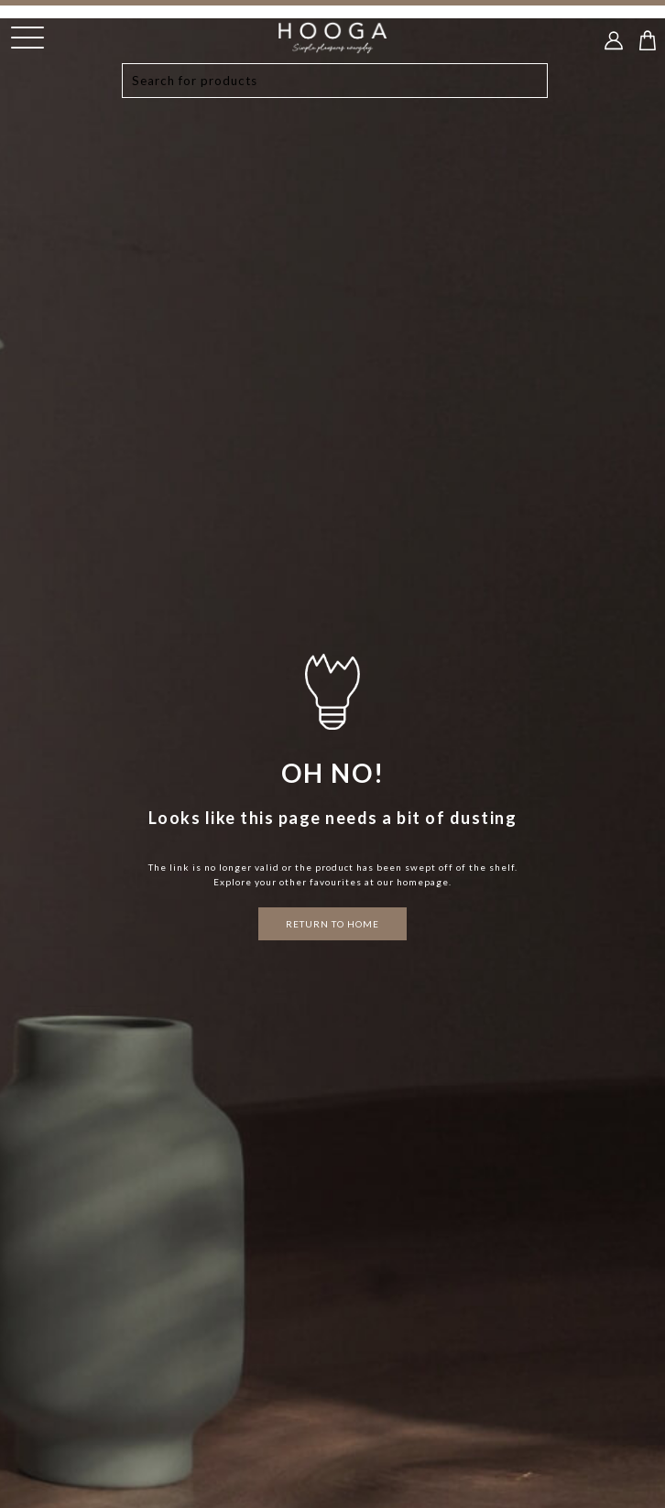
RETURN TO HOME (332, 923)
